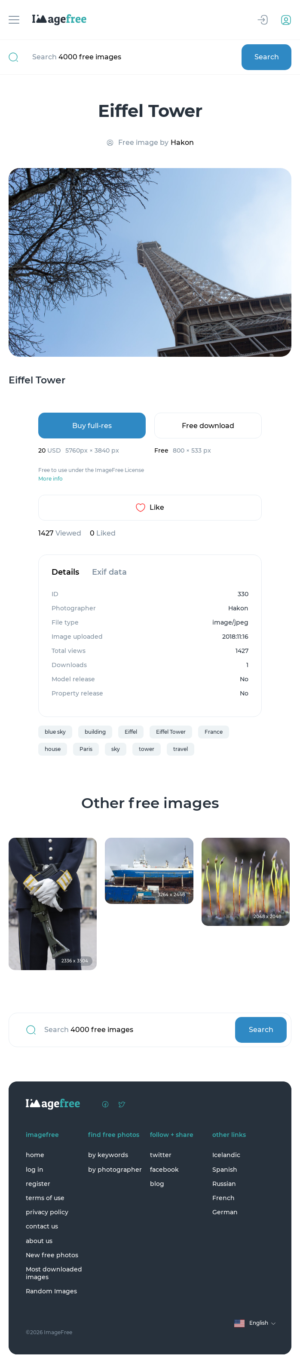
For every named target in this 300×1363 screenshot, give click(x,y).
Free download (208, 426)
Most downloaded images (54, 1273)
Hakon (182, 142)
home (35, 1155)
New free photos (52, 1255)
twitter (160, 1155)
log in (34, 1169)
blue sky (55, 732)
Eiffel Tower (171, 732)
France (214, 732)
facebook (164, 1169)
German (225, 1212)
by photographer (115, 1169)
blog (157, 1184)
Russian (224, 1184)
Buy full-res (92, 426)
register (38, 1184)
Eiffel (131, 732)
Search (266, 57)
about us (39, 1241)
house (53, 749)
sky (115, 749)
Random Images (51, 1291)
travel (180, 749)
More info (50, 479)
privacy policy (47, 1212)
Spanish (224, 1169)
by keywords (108, 1155)
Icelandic (226, 1155)
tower (146, 749)
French (223, 1198)
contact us (42, 1226)
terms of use (45, 1198)
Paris (86, 749)
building (95, 732)
